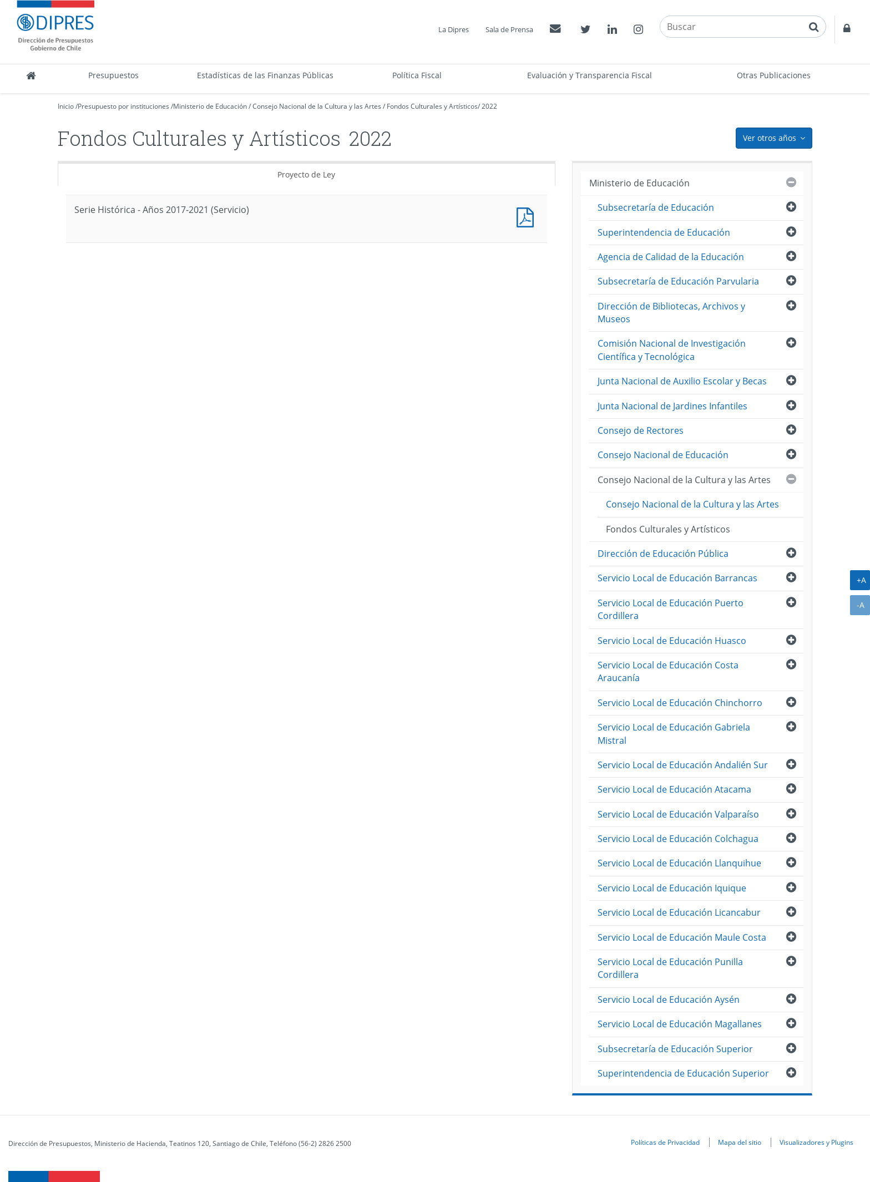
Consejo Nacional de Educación (663, 455)
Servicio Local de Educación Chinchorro (680, 703)
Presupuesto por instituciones (123, 106)
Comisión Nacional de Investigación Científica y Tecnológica (672, 349)
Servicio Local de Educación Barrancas (677, 578)
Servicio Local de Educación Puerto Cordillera (670, 609)
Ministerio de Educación (210, 106)
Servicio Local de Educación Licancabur (679, 912)
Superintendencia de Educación (664, 232)
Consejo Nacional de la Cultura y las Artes (316, 106)
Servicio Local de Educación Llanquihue (679, 863)
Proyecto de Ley (306, 174)
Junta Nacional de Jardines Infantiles (672, 406)
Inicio (66, 106)
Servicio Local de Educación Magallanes (680, 1024)
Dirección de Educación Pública (663, 553)
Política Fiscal (417, 75)
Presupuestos (113, 75)
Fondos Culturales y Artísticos (432, 106)
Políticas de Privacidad (665, 1142)
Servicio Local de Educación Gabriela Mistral (674, 733)
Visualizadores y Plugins (816, 1142)
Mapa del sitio (739, 1142)
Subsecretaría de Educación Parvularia (678, 281)
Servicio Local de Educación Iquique (672, 888)
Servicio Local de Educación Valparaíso (678, 814)
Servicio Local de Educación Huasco (672, 641)
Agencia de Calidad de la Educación (671, 257)
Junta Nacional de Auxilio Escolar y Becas (682, 381)
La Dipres (453, 29)
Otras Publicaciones (774, 75)
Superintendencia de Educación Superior (683, 1073)
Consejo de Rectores (641, 430)
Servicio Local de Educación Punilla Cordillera (670, 968)
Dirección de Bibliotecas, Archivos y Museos (671, 312)
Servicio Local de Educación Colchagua (678, 839)
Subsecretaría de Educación (656, 207)
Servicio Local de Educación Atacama (674, 789)
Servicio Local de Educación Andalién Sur (683, 765)
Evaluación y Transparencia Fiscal (589, 75)
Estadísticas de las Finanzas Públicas (265, 75)
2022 (489, 106)
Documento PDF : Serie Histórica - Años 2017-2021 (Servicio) (528, 216)
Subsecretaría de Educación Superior (675, 1049)
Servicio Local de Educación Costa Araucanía (668, 671)
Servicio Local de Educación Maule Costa (682, 937)
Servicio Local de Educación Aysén (669, 999)
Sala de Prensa (509, 29)
